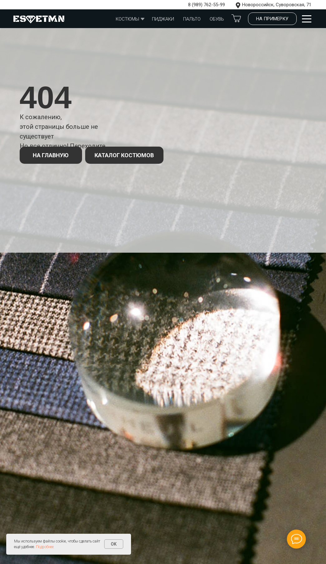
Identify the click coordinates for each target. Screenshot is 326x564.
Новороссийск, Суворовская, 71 (276, 4)
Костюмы (127, 19)
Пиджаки (163, 19)
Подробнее (45, 547)
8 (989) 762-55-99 (206, 4)
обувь (217, 19)
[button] (272, 18)
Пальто (192, 19)
